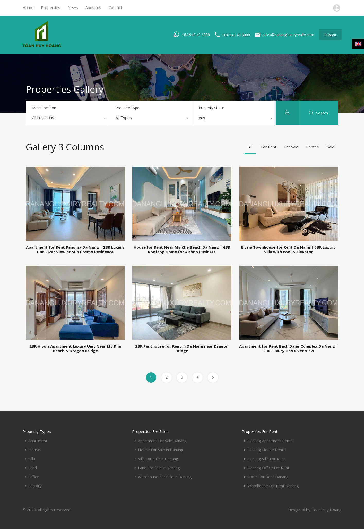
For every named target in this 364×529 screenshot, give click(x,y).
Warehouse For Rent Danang (273, 486)
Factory (35, 486)
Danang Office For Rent (268, 468)
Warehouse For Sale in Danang (165, 477)
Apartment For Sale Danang (162, 441)
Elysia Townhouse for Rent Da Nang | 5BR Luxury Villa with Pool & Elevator (288, 249)
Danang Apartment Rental (270, 441)
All (250, 146)
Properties (50, 7)
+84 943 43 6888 (196, 34)
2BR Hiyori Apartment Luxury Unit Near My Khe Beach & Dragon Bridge (75, 348)
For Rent (268, 146)
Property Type (127, 107)
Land (32, 468)
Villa (31, 459)
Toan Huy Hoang (326, 509)
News (73, 7)
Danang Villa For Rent (266, 459)
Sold (330, 146)
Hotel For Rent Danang (268, 477)
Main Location (44, 107)
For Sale (291, 146)
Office (33, 477)
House (34, 450)
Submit (330, 34)
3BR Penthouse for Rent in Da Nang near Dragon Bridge (181, 348)
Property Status (212, 107)
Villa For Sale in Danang (158, 459)
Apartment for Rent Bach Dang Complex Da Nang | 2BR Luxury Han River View (288, 348)
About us (93, 7)
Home (27, 7)
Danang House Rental (267, 450)
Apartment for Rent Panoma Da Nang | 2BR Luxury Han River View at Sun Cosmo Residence (75, 249)
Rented (312, 146)
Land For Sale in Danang (159, 468)
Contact (115, 7)
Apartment (37, 441)
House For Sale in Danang (160, 450)
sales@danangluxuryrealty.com (288, 34)
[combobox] (67, 119)
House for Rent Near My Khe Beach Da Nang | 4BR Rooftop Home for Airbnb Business (182, 249)
